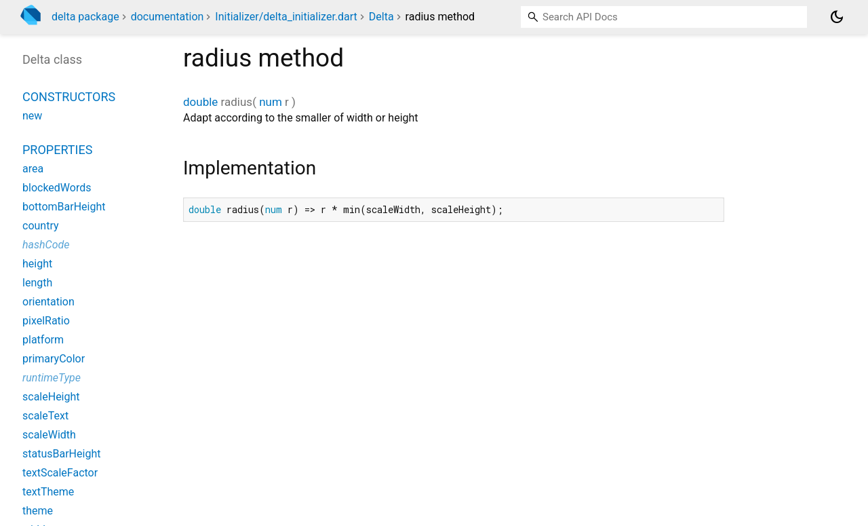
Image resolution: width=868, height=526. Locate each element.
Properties (57, 150)
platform (43, 339)
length (37, 282)
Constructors (68, 97)
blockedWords (56, 187)
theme (37, 510)
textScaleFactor (60, 472)
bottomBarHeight (64, 206)
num (270, 102)
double (200, 102)
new (32, 115)
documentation (167, 16)
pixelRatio (46, 320)
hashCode (45, 244)
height (37, 263)
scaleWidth (49, 434)
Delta (381, 16)
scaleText (45, 415)
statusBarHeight (61, 453)
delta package (85, 16)
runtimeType (51, 377)
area (32, 168)
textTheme (48, 491)
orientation (48, 301)
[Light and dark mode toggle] (837, 17)
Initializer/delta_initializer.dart (286, 16)
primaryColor (53, 358)
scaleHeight (51, 396)
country (40, 225)
